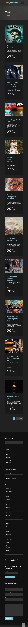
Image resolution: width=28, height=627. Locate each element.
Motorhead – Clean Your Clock (13, 47)
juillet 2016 (8, 545)
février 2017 (8, 526)
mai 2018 (7, 496)
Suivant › (20, 418)
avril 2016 (8, 553)
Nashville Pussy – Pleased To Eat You (12, 475)
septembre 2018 (9, 491)
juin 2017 (8, 515)
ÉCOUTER (8, 454)
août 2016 (8, 542)
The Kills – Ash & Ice (13, 398)
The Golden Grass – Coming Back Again (13, 319)
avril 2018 (8, 499)
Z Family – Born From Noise (12, 83)
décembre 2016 (8, 531)
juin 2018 (8, 493)
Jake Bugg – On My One (14, 121)
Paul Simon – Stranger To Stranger (12, 197)
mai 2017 (7, 518)
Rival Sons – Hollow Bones (12, 240)
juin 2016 (8, 547)
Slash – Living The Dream (10, 473)
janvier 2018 (8, 507)
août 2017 (8, 510)
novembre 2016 (8, 534)
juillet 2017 (8, 512)
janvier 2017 (8, 528)
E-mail (6, 571)
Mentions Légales (9, 460)
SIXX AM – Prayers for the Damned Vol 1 (13, 358)
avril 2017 (8, 520)
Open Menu (22, 3)
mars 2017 (8, 523)
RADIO (7, 451)
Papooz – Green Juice (12, 158)
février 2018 (8, 504)
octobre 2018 (8, 488)
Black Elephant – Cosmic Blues (11, 478)
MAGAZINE (8, 457)
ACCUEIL (7, 449)
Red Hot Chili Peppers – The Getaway (12, 278)
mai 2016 (7, 550)
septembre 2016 (9, 539)
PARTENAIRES (8, 462)
